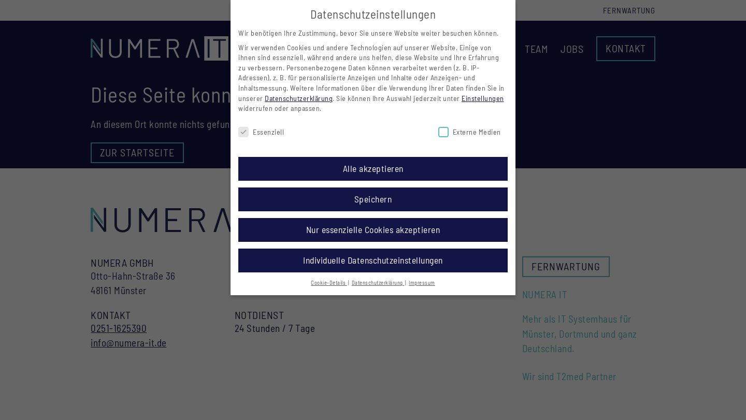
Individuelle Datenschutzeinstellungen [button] (373, 260)
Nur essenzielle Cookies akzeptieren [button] (373, 229)
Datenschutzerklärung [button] (378, 282)
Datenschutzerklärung (299, 98)
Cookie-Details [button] (329, 282)
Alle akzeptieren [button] (373, 168)
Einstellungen (483, 98)
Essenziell (261, 132)
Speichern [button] (373, 199)
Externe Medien (469, 132)
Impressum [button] (422, 282)
